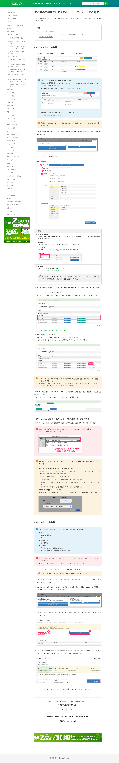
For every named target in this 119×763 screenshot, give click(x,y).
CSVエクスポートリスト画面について (16, 75)
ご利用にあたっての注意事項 (15, 25)
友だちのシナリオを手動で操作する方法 (16, 85)
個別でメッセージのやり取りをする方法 (16, 42)
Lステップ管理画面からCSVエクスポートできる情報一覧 (17, 80)
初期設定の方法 (38, 3)
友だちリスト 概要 (13, 35)
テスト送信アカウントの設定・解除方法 (16, 52)
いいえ (71, 709)
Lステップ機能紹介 (12, 15)
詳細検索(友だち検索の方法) (53, 115)
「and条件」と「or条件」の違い (16, 60)
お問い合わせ (10, 211)
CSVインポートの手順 (46, 37)
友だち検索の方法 (13, 56)
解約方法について (12, 214)
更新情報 (57, 3)
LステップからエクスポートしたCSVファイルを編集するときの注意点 (63, 34)
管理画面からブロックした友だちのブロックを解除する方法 (16, 47)
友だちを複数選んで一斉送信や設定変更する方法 (16, 65)
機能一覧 (48, 3)
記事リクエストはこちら (68, 721)
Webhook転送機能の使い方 (14, 201)
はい (63, 709)
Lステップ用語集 (11, 19)
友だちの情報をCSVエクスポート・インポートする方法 (16, 70)
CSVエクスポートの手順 (46, 32)
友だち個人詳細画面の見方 (15, 38)
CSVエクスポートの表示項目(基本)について (54, 270)
